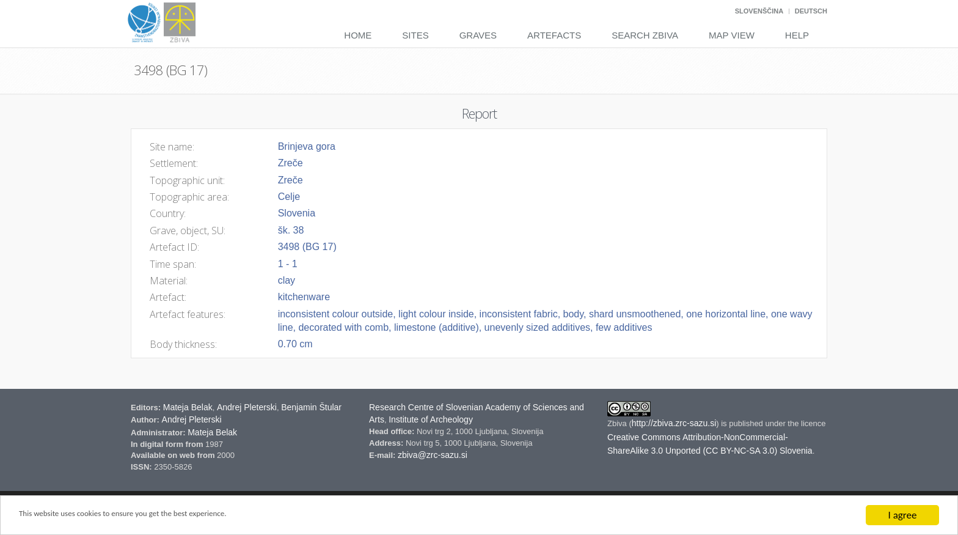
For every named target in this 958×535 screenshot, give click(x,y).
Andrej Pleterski (247, 407)
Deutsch (811, 11)
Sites (415, 35)
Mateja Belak (188, 407)
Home (357, 35)
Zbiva (618, 423)
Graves (478, 35)
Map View (732, 35)
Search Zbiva (645, 35)
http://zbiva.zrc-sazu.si (674, 423)
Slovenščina (759, 11)
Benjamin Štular (311, 407)
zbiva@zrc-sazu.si (432, 455)
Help (797, 35)
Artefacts (554, 35)
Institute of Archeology (431, 419)
